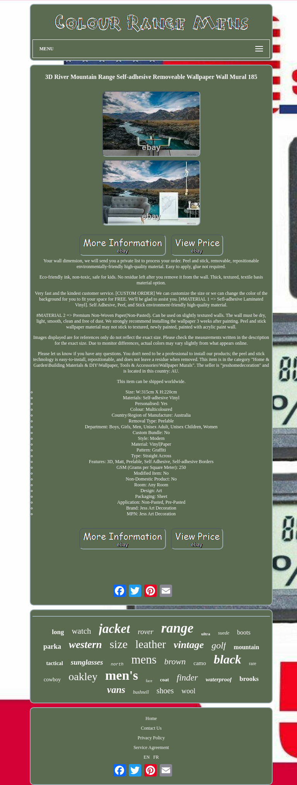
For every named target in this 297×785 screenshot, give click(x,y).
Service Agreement (151, 747)
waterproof (219, 679)
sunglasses (87, 662)
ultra (205, 633)
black (227, 659)
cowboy (52, 679)
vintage (189, 644)
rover (145, 632)
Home (151, 718)
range (177, 628)
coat (164, 679)
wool (188, 691)
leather (150, 644)
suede (224, 633)
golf (219, 645)
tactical (54, 663)
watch (81, 631)
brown (175, 661)
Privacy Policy (151, 738)
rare (252, 663)
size (118, 644)
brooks (249, 678)
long (58, 632)
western (85, 644)
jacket (114, 629)
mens (143, 659)
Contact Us (151, 728)
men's (121, 675)
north (117, 664)
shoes (165, 690)
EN (146, 757)
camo (199, 663)
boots (244, 632)
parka (52, 646)
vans (116, 689)
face (149, 681)
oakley (82, 676)
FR (156, 757)
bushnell (141, 692)
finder (187, 677)
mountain (246, 647)
